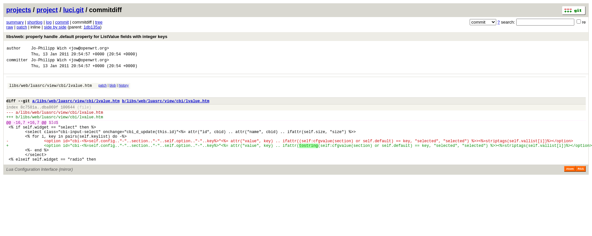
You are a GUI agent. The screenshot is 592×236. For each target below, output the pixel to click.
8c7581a (28, 115)
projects (18, 9)
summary (15, 22)
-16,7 (19, 133)
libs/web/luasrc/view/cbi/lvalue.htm (50, 90)
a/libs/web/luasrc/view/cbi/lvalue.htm (75, 107)
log (48, 22)
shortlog (34, 22)
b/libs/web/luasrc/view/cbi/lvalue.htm (165, 107)
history (124, 89)
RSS (581, 187)
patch (22, 27)
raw (9, 27)
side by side (55, 27)
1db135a (92, 27)
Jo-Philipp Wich (49, 49)
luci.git (73, 9)
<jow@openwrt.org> (89, 49)
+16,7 (33, 133)
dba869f (50, 115)
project (47, 9)
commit (62, 22)
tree (98, 22)
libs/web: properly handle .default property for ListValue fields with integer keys (86, 36)
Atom (570, 187)
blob (113, 89)
